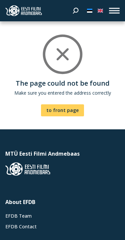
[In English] (100, 10)
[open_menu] (114, 10)
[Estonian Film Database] (23, 10)
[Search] (75, 10)
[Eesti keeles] (89, 10)
